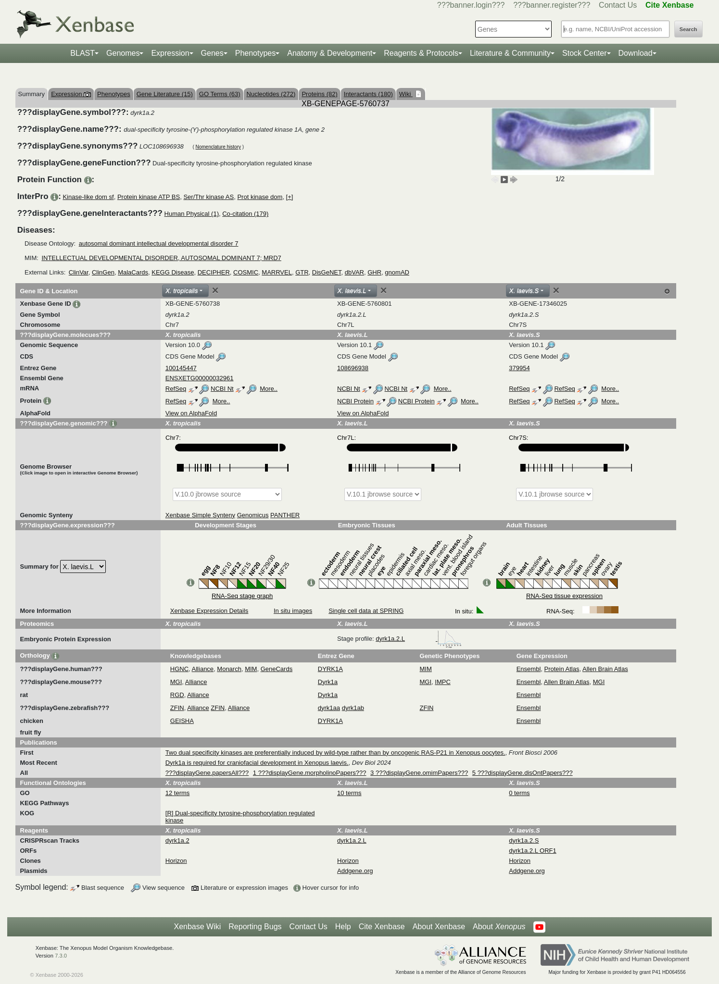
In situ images (293, 610)
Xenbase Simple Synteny (200, 515)
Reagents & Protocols (421, 53)
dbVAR (354, 272)
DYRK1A (330, 669)
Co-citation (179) (245, 213)
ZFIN (177, 707)
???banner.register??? (551, 5)
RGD (177, 694)
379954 (519, 368)
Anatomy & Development (329, 53)
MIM (251, 669)
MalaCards (133, 272)
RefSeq (175, 388)
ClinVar (78, 272)
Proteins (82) (319, 94)
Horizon (176, 860)
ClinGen (103, 272)
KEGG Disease (172, 272)
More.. (269, 388)
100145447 (181, 368)
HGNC (179, 669)
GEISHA (182, 720)
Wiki (406, 94)
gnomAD (397, 272)
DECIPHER (214, 272)
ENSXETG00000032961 (199, 378)
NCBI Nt (222, 388)
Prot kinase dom (259, 196)
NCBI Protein (355, 401)
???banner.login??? (471, 5)
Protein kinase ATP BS (148, 196)
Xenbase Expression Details (209, 610)
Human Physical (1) (191, 213)
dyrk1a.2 (177, 840)
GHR (374, 272)
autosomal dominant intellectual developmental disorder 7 (159, 243)
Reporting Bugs (254, 926)
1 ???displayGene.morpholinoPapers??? (309, 772)
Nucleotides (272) (271, 94)
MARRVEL (277, 272)
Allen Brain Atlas (605, 669)
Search (688, 29)
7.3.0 (61, 956)
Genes (212, 53)
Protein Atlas (562, 669)
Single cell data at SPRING (366, 610)
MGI (176, 681)
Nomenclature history (217, 146)
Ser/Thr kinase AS (208, 196)
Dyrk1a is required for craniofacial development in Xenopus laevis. (257, 762)
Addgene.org (355, 870)
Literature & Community (510, 53)
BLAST (82, 53)
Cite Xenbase (382, 926)
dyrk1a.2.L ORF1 (532, 850)
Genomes (122, 53)
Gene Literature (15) (165, 94)
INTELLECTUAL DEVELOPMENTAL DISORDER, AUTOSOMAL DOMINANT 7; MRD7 (161, 258)
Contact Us (618, 5)
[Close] (215, 290)
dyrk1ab (353, 707)
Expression (170, 53)
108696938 (352, 368)
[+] (289, 196)
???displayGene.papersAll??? (207, 772)
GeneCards (276, 669)
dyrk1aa (329, 707)
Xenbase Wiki (197, 926)
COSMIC (245, 272)
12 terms (177, 793)
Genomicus (253, 515)
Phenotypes (255, 53)
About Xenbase (439, 926)
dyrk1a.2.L (418, 638)
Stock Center (584, 53)
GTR (301, 272)
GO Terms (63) (219, 94)
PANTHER (285, 515)
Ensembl (529, 669)
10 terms (349, 793)
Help (343, 926)
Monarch (229, 669)
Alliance (203, 669)
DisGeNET (326, 272)
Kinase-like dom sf (88, 196)
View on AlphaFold (191, 413)
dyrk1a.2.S (524, 840)
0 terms (519, 793)
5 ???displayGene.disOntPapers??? (522, 772)
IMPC (443, 681)
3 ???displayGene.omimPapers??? (419, 772)
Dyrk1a (328, 681)
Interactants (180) (368, 94)
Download (635, 53)
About (499, 926)
